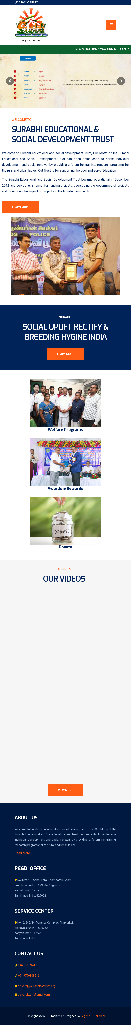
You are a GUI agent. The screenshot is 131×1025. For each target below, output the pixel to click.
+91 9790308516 (28, 975)
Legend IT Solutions (93, 1016)
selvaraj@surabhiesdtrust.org (36, 986)
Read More (22, 853)
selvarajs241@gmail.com (33, 994)
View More (65, 790)
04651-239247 (28, 2)
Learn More (20, 207)
